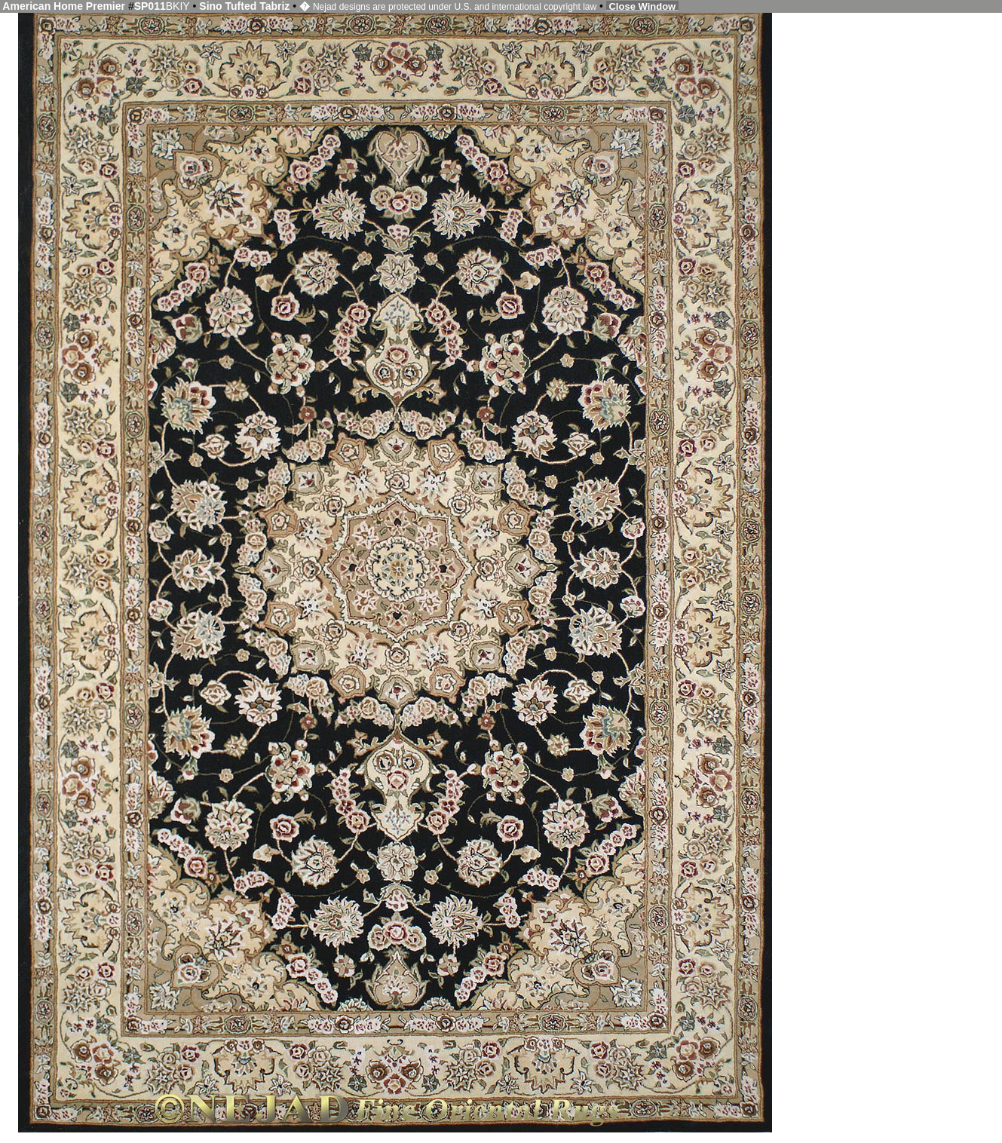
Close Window (642, 6)
